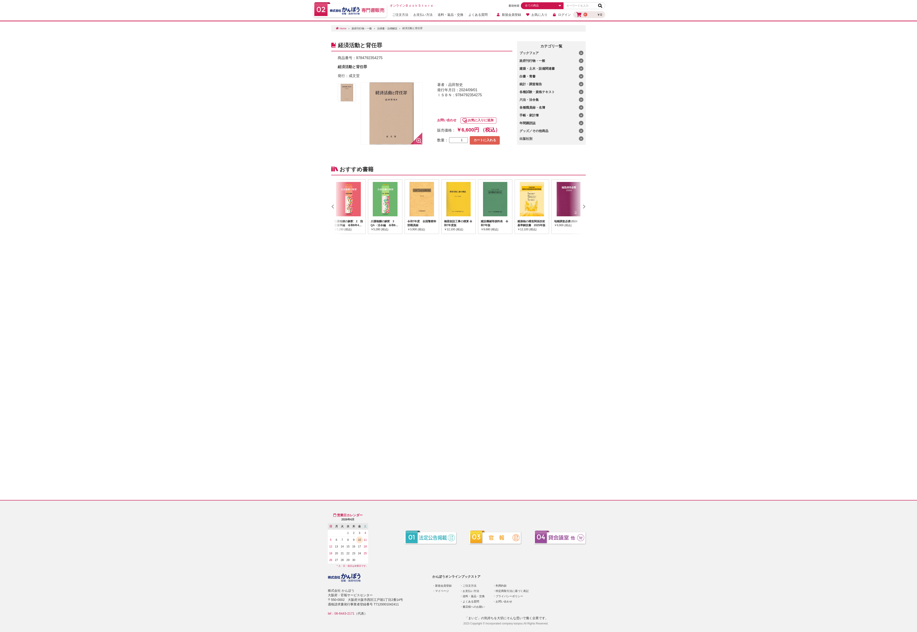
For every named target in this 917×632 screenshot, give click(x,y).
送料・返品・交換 (450, 14)
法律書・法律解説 (387, 28)
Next (577, 206)
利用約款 (501, 585)
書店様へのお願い (474, 606)
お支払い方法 (423, 14)
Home (343, 28)
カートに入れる (485, 140)
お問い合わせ (446, 120)
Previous (339, 206)
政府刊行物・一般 (362, 28)
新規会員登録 (508, 14)
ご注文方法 (400, 14)
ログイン (561, 14)
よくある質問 (478, 14)
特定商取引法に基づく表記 (512, 591)
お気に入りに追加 (481, 120)
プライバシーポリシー (509, 596)
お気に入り (537, 14)
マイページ (442, 591)
